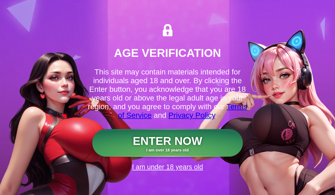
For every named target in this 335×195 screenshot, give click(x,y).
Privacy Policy (191, 115)
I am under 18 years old (167, 167)
